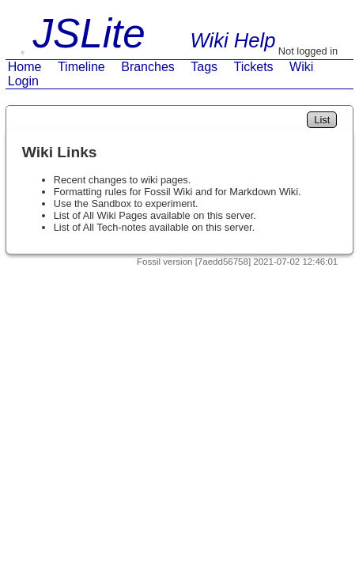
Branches (148, 66)
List (322, 120)
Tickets (254, 66)
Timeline (81, 66)
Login (23, 81)
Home (25, 66)
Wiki (301, 66)
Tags (204, 66)
